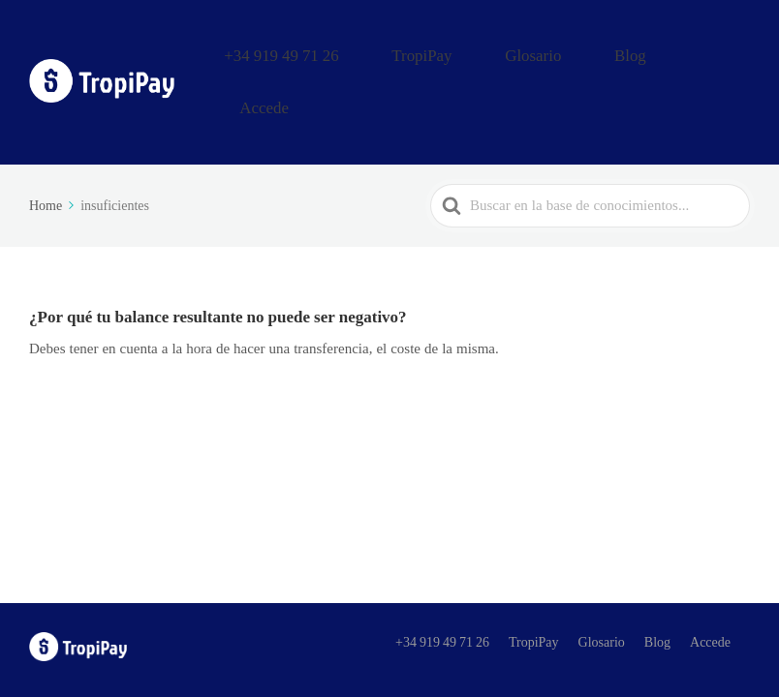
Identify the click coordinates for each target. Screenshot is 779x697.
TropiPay (500, 51)
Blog (653, 51)
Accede (720, 51)
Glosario (583, 51)
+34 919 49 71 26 (391, 51)
